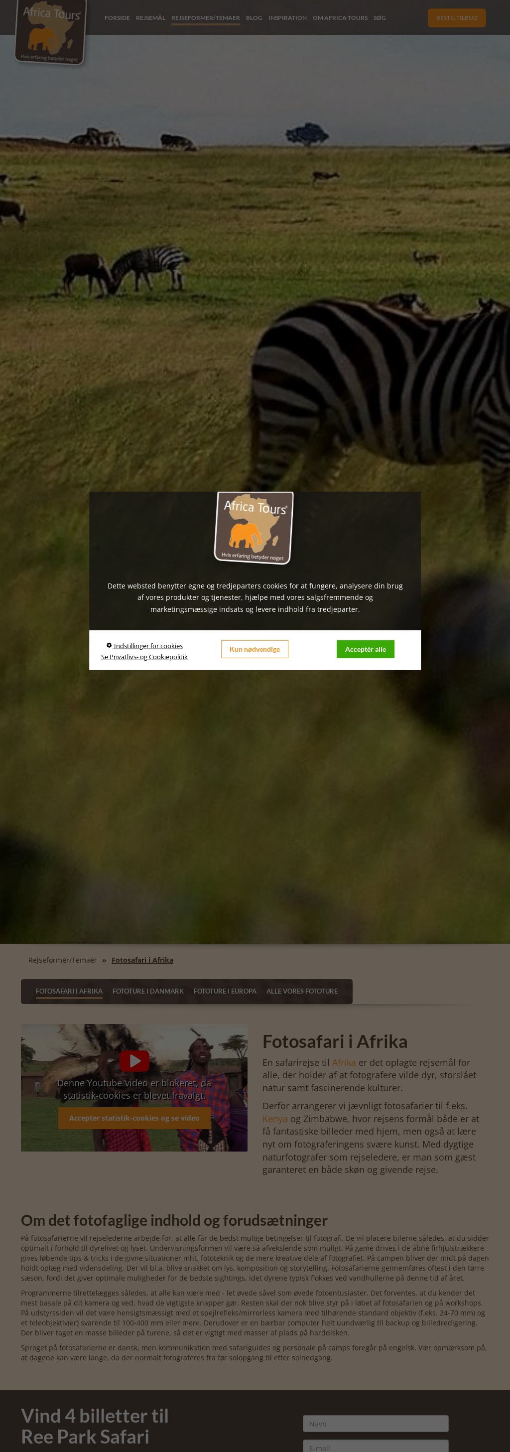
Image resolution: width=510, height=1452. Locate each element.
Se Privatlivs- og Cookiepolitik (144, 656)
